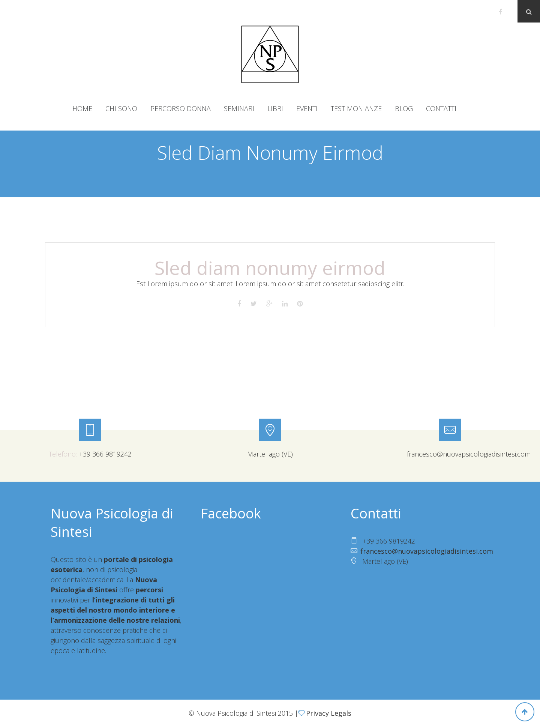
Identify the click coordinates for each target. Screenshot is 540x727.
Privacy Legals (328, 713)
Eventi (307, 108)
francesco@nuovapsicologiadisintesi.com (426, 551)
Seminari (239, 108)
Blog (404, 108)
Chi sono (121, 108)
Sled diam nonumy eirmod (270, 268)
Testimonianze (356, 108)
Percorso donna (180, 108)
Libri (275, 108)
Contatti (441, 108)
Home (82, 108)
